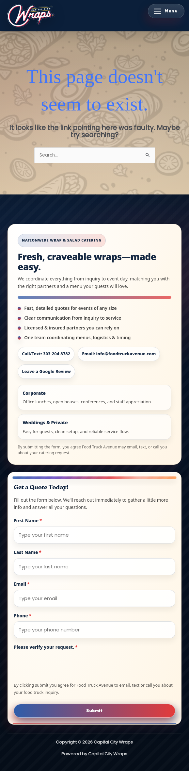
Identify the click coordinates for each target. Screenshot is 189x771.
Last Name (27, 552)
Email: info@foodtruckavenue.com (119, 354)
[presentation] (63, 666)
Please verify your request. (45, 647)
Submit (94, 710)
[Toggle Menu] (166, 11)
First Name (28, 520)
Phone (22, 615)
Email (21, 584)
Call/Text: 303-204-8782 (46, 354)
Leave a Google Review (46, 371)
